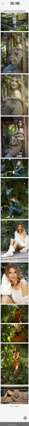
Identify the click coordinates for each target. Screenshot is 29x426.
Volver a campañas (14, 406)
